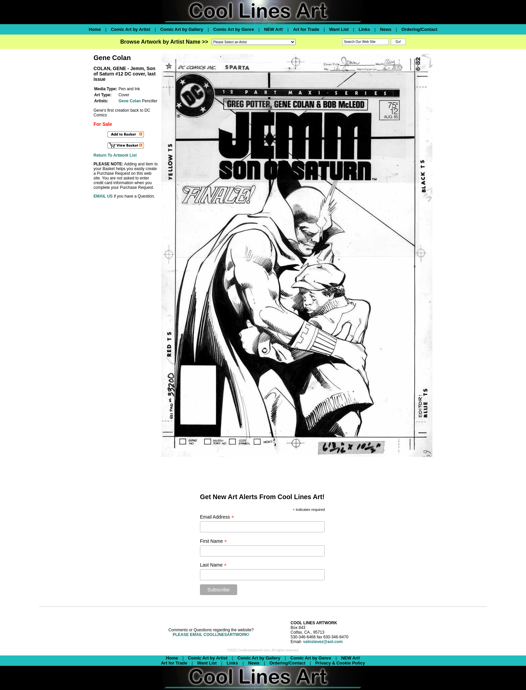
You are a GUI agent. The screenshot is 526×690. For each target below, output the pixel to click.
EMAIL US (103, 196)
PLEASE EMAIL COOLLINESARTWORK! (211, 634)
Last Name (213, 565)
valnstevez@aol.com (323, 641)
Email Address (217, 517)
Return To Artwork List (115, 155)
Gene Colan (129, 101)
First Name (213, 541)
